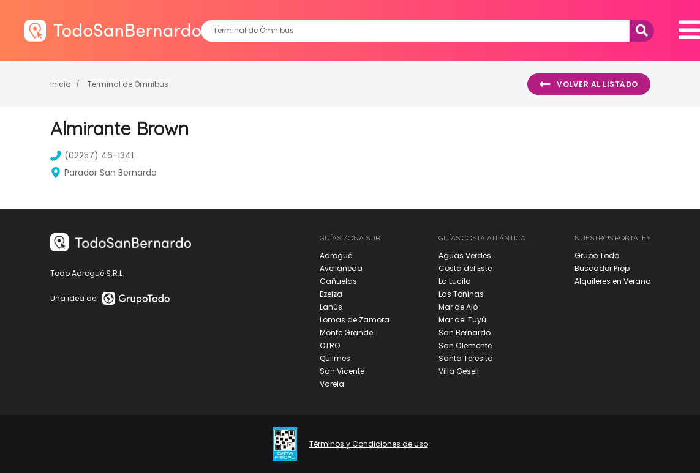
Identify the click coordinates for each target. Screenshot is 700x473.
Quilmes (335, 358)
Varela (332, 384)
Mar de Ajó (458, 307)
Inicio (60, 84)
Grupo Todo (596, 255)
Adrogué (336, 255)
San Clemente (465, 345)
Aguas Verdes (464, 255)
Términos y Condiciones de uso (368, 444)
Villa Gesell (458, 371)
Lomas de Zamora (355, 320)
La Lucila (454, 281)
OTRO (330, 345)
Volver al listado (589, 84)
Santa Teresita (465, 358)
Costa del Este (465, 268)
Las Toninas (461, 294)
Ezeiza (331, 294)
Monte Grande (346, 332)
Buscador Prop (602, 268)
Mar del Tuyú (462, 320)
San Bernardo (464, 332)
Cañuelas (338, 281)
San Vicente (342, 371)
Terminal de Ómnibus (128, 84)
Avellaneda (341, 268)
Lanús (331, 307)
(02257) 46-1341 (92, 155)
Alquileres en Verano (612, 281)
